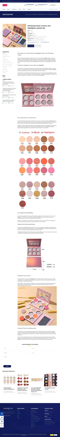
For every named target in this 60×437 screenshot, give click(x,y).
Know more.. (26, 1)
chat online (37, 45)
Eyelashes (5, 69)
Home (4, 9)
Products (14, 9)
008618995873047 (30, 4)
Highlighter (34, 14)
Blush (5, 57)
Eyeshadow (6, 54)
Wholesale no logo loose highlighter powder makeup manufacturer (22, 389)
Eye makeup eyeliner (7, 66)
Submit (7, 366)
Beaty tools (6, 71)
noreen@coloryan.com (42, 4)
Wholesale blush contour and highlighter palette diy (47, 14)
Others (5, 72)
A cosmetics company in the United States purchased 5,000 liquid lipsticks (8, 83)
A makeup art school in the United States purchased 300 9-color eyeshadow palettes (9, 89)
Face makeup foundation (8, 62)
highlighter (33, 331)
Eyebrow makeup (7, 61)
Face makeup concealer (8, 64)
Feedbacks (55, 1)
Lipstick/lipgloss (6, 56)
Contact (29, 9)
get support (49, 1)
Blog (24, 9)
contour (26, 278)
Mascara (5, 67)
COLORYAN (5, 85)
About (8, 9)
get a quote (52, 5)
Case (20, 9)
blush (23, 217)
